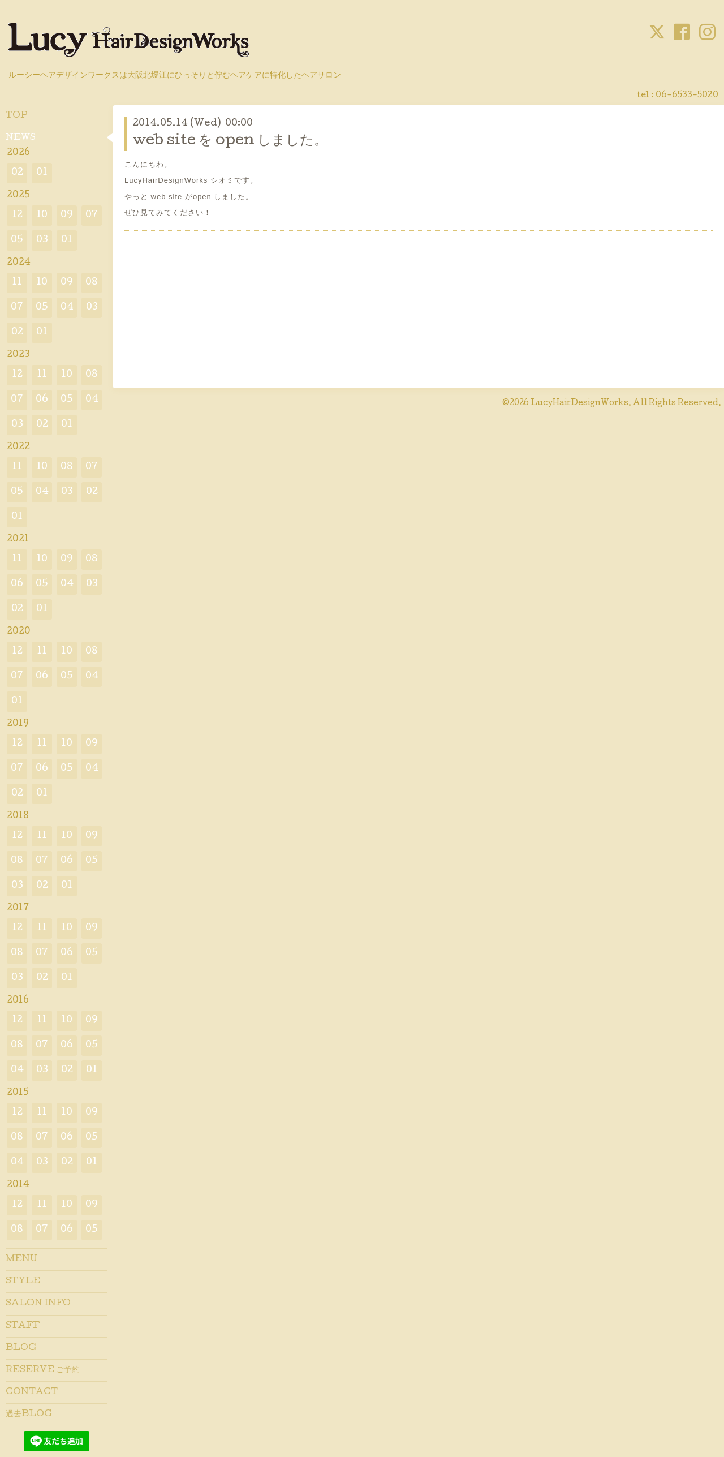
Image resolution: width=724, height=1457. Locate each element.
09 (67, 215)
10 (42, 215)
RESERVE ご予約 (43, 1370)
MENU (21, 1259)
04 (67, 307)
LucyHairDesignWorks (579, 403)
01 (42, 173)
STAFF (23, 1326)
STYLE (23, 1281)
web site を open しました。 (230, 141)
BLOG (21, 1348)
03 (42, 240)
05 (17, 240)
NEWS (21, 138)
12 (17, 215)
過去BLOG (29, 1414)
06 (42, 400)
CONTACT (32, 1392)
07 (91, 215)
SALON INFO (38, 1303)
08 (91, 282)
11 (17, 282)
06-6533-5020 (687, 95)
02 (17, 173)
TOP (17, 116)
